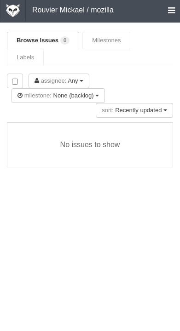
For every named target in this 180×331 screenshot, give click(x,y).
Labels (25, 57)
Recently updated (134, 110)
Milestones (106, 40)
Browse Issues (43, 40)
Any (59, 80)
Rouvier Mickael (58, 10)
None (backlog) (58, 95)
